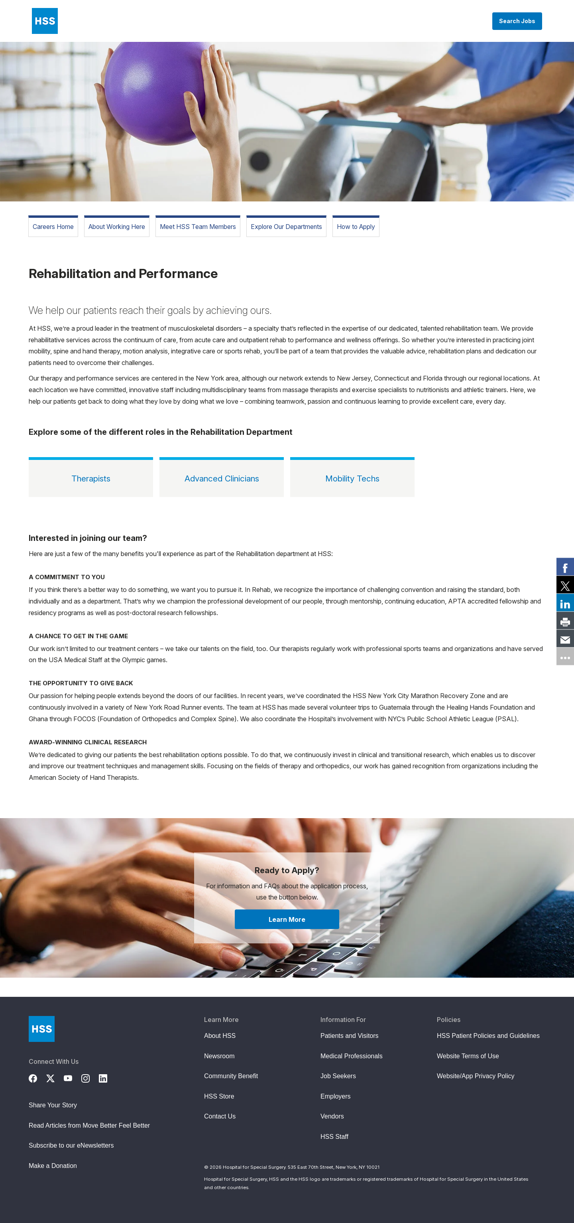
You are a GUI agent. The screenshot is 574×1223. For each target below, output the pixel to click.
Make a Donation (53, 1165)
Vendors (332, 1116)
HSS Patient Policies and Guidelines (488, 1035)
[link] (565, 567)
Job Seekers (338, 1076)
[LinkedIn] (107, 1077)
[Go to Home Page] (42, 1029)
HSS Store (219, 1096)
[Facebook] (37, 1077)
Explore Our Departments (286, 227)
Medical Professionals (351, 1056)
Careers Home (53, 227)
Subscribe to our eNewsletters (71, 1145)
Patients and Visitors (349, 1035)
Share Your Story (53, 1105)
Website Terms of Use (468, 1056)
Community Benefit (231, 1076)
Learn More (287, 919)
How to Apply (356, 227)
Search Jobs (517, 21)
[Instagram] (90, 1077)
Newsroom (219, 1056)
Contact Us (220, 1116)
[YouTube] (72, 1077)
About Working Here (116, 227)
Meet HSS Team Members (198, 227)
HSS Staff (334, 1136)
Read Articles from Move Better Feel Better (89, 1125)
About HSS (220, 1035)
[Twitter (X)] (55, 1077)
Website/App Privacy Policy (475, 1076)
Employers (335, 1096)
